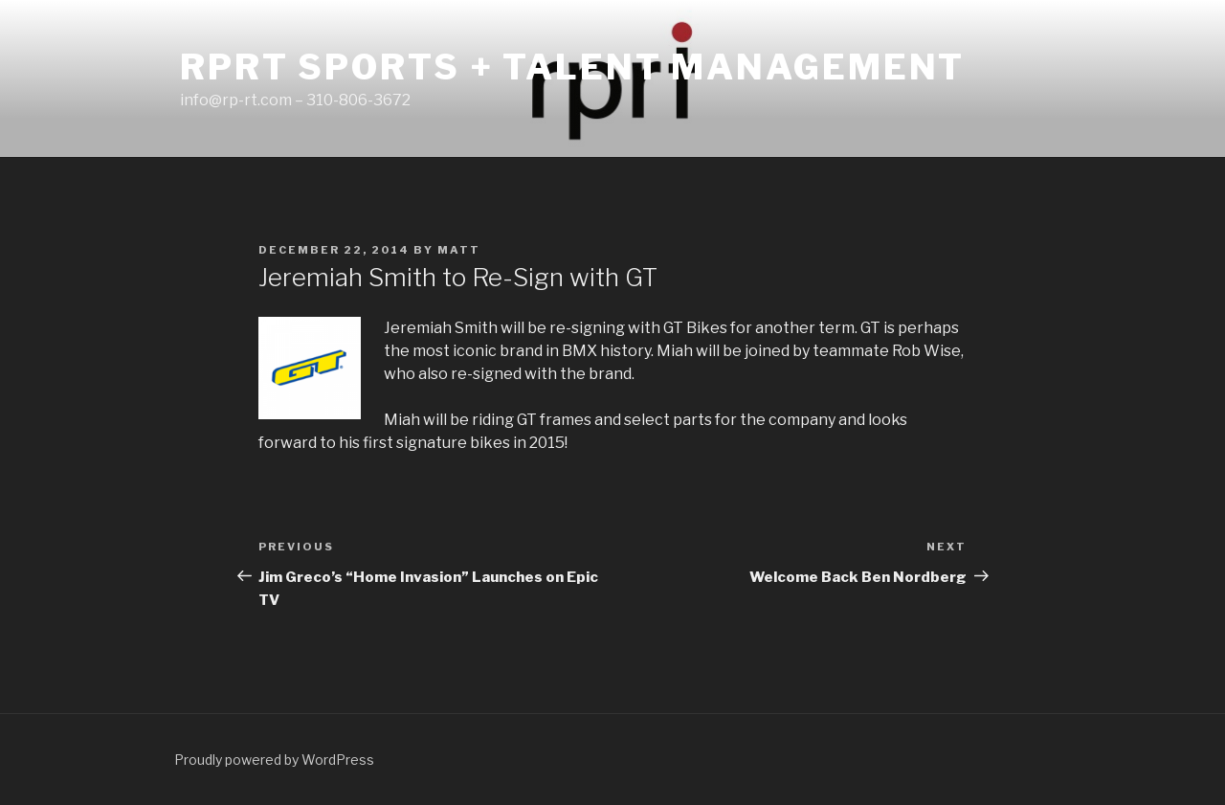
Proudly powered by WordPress (274, 759)
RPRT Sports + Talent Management (572, 67)
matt (458, 250)
